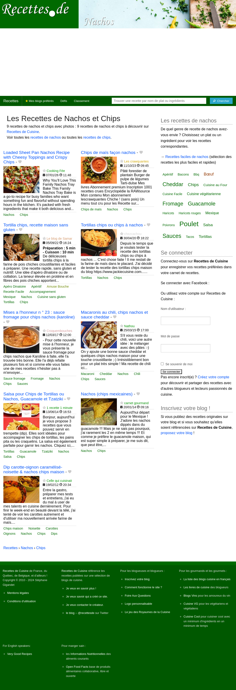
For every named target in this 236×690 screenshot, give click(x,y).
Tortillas (8, 302)
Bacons (183, 174)
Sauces (22, 384)
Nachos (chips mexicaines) (106, 394)
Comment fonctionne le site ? (143, 587)
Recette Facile (13, 291)
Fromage (37, 378)
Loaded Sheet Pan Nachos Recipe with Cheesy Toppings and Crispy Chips (36, 157)
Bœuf (209, 174)
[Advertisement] (118, 62)
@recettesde (86, 613)
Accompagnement (43, 291)
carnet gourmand (136, 403)
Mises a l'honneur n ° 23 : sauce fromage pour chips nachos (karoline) (39, 314)
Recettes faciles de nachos (186, 157)
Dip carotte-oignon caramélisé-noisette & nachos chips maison (33, 469)
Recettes (10, 101)
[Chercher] (221, 101)
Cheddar (106, 374)
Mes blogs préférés (39, 101)
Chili (137, 374)
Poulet (189, 224)
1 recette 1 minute (60, 408)
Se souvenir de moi (179, 364)
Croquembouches (59, 331)
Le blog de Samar (59, 238)
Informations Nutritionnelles (87, 654)
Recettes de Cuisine (23, 132)
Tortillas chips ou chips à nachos (112, 225)
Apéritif (36, 286)
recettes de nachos (45, 137)
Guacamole (28, 451)
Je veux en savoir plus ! (81, 588)
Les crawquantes (136, 161)
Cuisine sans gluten (51, 297)
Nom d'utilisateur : (173, 309)
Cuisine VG (191, 603)
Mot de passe (170, 336)
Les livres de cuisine (196, 587)
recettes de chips (97, 137)
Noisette (34, 528)
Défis (63, 101)
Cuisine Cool (192, 616)
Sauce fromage (14, 378)
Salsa (7, 456)
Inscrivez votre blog (137, 579)
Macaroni (87, 374)
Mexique (9, 297)
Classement (81, 101)
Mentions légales (18, 593)
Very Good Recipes (19, 654)
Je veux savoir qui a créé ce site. (87, 596)
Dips (54, 533)
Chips (24, 214)
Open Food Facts (77, 666)
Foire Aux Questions (138, 595)
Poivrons (169, 225)
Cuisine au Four (215, 185)
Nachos (8, 214)
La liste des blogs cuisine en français (207, 579)
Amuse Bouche (58, 286)
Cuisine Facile (172, 194)
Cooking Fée (56, 171)
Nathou (129, 326)
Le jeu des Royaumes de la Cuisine (147, 612)
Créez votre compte (213, 377)
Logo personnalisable (138, 603)
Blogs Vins (190, 595)
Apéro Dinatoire (14, 286)
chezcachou (132, 234)
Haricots (168, 213)
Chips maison (13, 528)
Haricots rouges (190, 213)
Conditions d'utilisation (21, 601)
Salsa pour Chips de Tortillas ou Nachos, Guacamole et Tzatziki (33, 396)
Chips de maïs (91, 209)
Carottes (52, 528)
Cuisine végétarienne (204, 194)
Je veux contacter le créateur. (85, 605)
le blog (70, 613)
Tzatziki (47, 451)
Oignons (9, 533)
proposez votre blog (177, 433)
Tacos (190, 237)
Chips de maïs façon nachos (108, 152)
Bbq (196, 174)
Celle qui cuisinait (59, 481)
